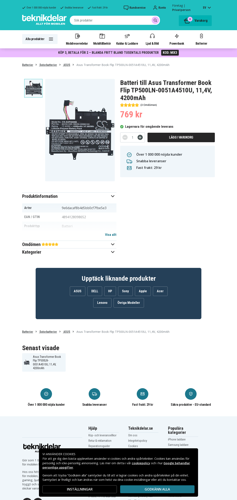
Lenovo (102, 303)
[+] (140, 137)
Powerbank (176, 39)
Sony (125, 291)
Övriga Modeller (128, 303)
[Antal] (133, 137)
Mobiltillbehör (102, 39)
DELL (94, 291)
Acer (160, 291)
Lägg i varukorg (181, 137)
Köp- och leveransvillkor (102, 435)
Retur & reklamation (99, 440)
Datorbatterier (48, 65)
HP (110, 291)
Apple (143, 291)
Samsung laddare (178, 444)
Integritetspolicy (137, 440)
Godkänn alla (157, 489)
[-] (125, 137)
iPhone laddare (177, 439)
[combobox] (115, 20)
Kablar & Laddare (127, 39)
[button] (69, 196)
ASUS (66, 65)
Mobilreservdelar (77, 39)
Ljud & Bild (152, 39)
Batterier (201, 39)
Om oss (132, 435)
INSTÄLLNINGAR (80, 489)
